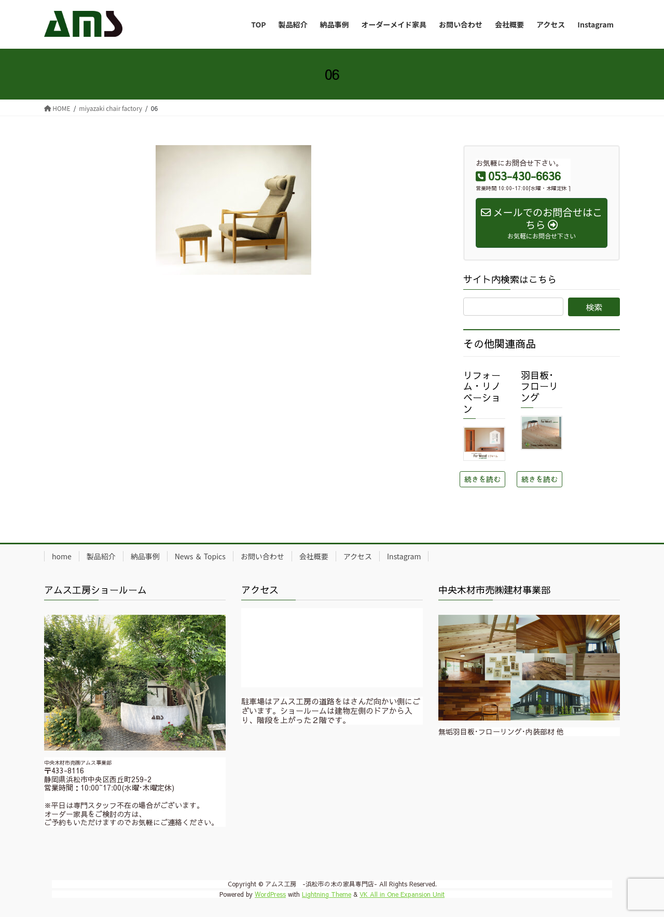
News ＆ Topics (200, 556)
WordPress (270, 894)
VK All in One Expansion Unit (402, 894)
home (62, 556)
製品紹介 (101, 556)
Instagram (404, 556)
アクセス (357, 556)
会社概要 (313, 556)
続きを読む (482, 479)
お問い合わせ (262, 556)
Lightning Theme (326, 894)
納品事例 (145, 556)
